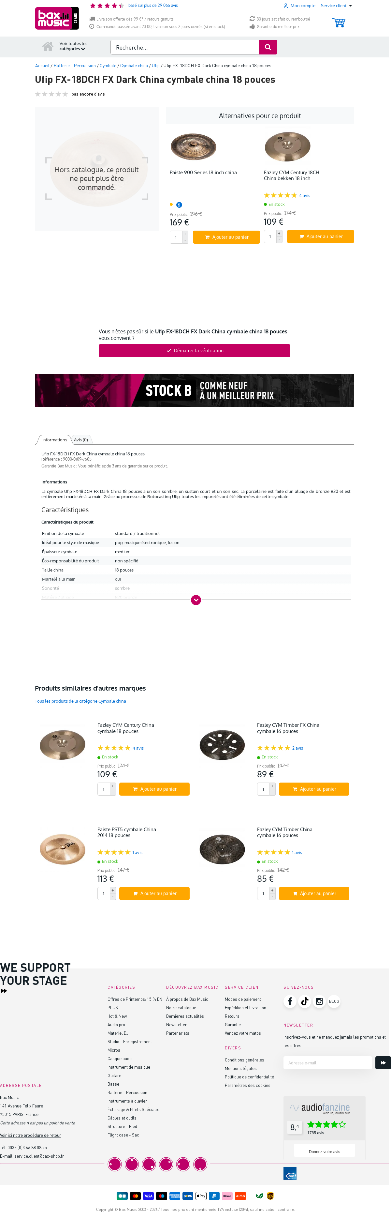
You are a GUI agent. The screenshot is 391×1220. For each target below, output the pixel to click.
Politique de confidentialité (249, 1076)
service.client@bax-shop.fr (39, 1156)
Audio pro (116, 1024)
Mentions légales (241, 1068)
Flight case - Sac (123, 1134)
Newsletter (176, 1024)
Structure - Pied (122, 1126)
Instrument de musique (129, 1067)
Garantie (233, 1024)
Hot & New (117, 1016)
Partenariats (177, 1033)
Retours (232, 1016)
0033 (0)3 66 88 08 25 (27, 1147)
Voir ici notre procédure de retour (30, 1135)
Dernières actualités (185, 1016)
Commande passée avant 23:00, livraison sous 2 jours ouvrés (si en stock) (157, 26)
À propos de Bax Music (187, 999)
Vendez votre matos (243, 1033)
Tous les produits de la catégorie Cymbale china (80, 701)
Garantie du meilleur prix (274, 26)
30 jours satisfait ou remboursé (280, 19)
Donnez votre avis (324, 1152)
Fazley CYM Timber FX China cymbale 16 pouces (288, 728)
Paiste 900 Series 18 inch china (203, 172)
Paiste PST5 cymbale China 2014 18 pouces (126, 832)
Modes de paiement (243, 999)
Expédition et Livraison (245, 1007)
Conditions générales (244, 1059)
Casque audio (120, 1058)
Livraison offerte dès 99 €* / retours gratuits (131, 19)
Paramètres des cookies (247, 1085)
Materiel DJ (118, 1033)
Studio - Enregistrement (130, 1041)
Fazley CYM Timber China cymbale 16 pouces (284, 832)
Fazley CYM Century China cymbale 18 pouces (125, 728)
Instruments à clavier (127, 1101)
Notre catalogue (181, 1007)
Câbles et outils (122, 1118)
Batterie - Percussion (127, 1092)
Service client (243, 987)
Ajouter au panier (227, 237)
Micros (114, 1050)
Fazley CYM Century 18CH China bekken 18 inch (291, 175)
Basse (113, 1084)
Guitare (114, 1075)
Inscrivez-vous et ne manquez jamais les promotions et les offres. (334, 1041)
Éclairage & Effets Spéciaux (133, 1109)
